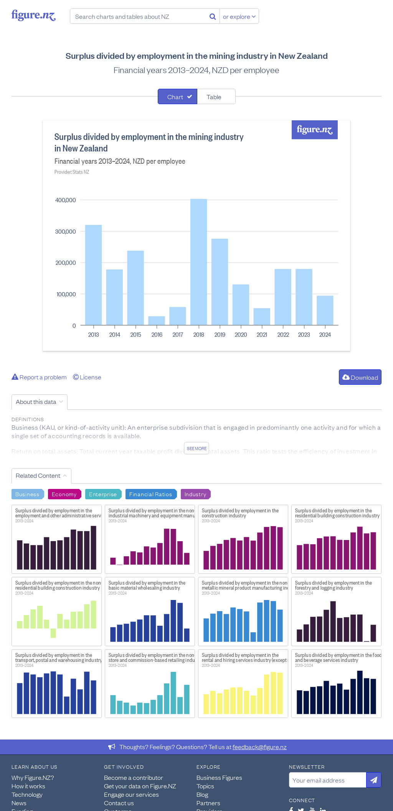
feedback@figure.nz (260, 746)
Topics (205, 785)
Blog (202, 794)
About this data (36, 401)
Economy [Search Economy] (64, 493)
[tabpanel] (196, 235)
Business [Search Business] (27, 493)
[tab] (177, 96)
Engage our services (131, 794)
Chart (175, 96)
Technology (27, 794)
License (87, 376)
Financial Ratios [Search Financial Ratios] (150, 493)
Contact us (119, 802)
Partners (208, 802)
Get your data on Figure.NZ (140, 785)
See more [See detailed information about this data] (196, 448)
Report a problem (39, 376)
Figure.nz (34, 15)
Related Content (38, 475)
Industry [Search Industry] (195, 493)
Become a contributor (133, 777)
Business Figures (219, 777)
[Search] (213, 16)
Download (360, 377)
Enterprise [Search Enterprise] (103, 493)
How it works (28, 785)
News (19, 802)
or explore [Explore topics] (239, 16)
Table (213, 96)
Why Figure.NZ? (33, 777)
